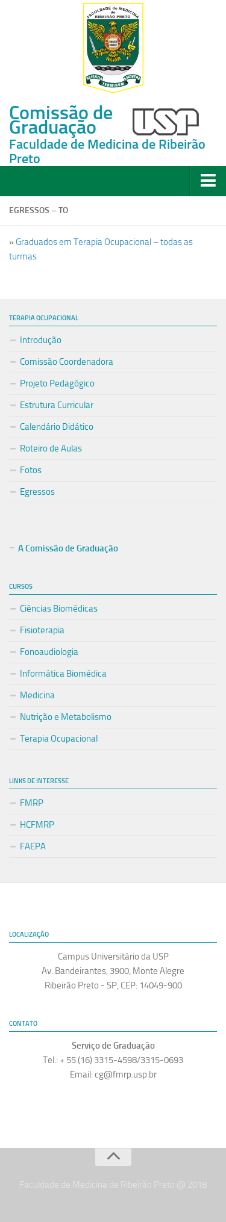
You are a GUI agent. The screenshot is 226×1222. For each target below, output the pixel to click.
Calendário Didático (56, 426)
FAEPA (33, 846)
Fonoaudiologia (49, 652)
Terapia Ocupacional (59, 738)
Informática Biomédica (63, 673)
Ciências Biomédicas (59, 608)
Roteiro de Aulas (51, 448)
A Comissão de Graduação (68, 548)
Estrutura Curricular (56, 405)
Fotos (31, 470)
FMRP (31, 803)
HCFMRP (37, 824)
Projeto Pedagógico (57, 383)
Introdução (40, 340)
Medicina (37, 695)
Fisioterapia (42, 630)
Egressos (37, 491)
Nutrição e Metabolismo (65, 717)
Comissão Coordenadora (66, 361)
